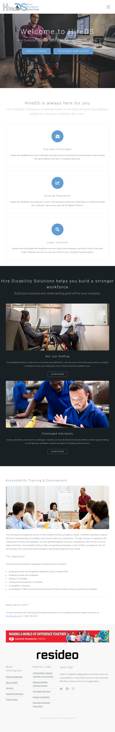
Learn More (57, 374)
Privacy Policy (12, 699)
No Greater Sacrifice (41, 691)
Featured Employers (73, 51)
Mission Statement (14, 677)
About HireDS (37, 51)
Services (9, 688)
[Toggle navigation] (108, 7)
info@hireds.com (13, 616)
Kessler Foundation (41, 697)
